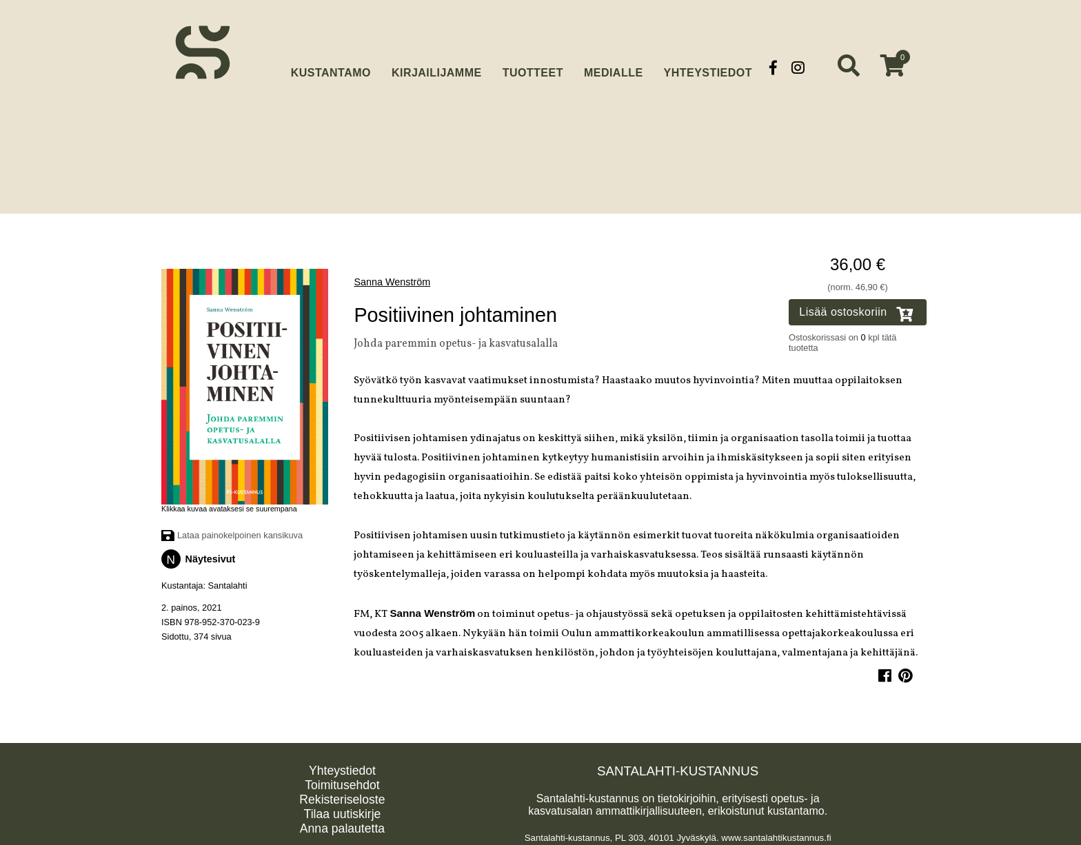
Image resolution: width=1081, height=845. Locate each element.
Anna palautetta (342, 824)
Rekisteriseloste (342, 795)
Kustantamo (331, 66)
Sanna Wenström (392, 277)
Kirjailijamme (437, 67)
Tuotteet (533, 67)
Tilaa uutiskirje (342, 810)
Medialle (613, 67)
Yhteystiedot (708, 67)
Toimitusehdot (342, 781)
